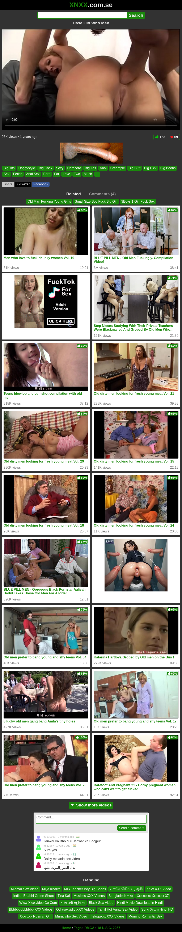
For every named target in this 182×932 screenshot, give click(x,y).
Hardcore (74, 168)
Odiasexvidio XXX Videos (75, 909)
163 (160, 137)
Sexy (60, 168)
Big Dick (150, 168)
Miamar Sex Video (24, 889)
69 (174, 137)
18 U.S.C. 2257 (108, 928)
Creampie (117, 168)
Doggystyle (26, 168)
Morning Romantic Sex (145, 916)
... (97, 174)
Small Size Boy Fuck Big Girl (96, 201)
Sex (6, 174)
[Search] (82, 15)
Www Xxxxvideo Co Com (38, 902)
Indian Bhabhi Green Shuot (33, 896)
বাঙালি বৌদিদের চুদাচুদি (126, 889)
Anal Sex (32, 174)
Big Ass (90, 168)
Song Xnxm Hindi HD (157, 909)
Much (88, 174)
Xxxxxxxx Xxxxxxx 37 (153, 896)
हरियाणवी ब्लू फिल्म (73, 902)
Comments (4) (102, 194)
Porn (46, 174)
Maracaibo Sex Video (71, 916)
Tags (77, 928)
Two (77, 174)
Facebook (40, 184)
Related (73, 194)
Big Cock (45, 168)
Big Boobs (168, 168)
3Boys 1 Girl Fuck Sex (138, 201)
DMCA (89, 928)
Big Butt (134, 168)
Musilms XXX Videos (89, 896)
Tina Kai (64, 896)
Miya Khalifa (51, 889)
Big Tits (9, 168)
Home (66, 928)
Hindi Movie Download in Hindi (140, 902)
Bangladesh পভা (121, 896)
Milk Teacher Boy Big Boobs (85, 889)
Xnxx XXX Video (159, 889)
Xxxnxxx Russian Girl (35, 916)
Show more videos (91, 805)
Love (66, 174)
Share (8, 184)
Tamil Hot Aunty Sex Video (117, 909)
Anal (103, 168)
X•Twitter (23, 184)
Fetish (17, 174)
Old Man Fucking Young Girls (49, 201)
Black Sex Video (101, 902)
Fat (56, 174)
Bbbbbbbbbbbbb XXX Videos (30, 909)
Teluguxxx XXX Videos (108, 916)
